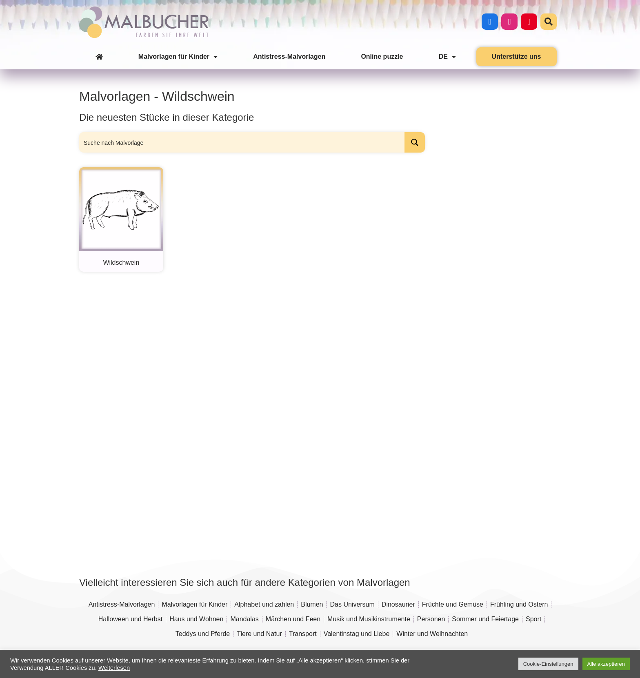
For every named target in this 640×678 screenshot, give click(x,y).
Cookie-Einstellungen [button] (548, 664)
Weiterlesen (114, 668)
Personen (431, 619)
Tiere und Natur (259, 633)
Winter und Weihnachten (432, 633)
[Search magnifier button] (414, 142)
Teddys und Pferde (203, 633)
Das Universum (352, 604)
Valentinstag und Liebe (357, 633)
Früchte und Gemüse (452, 604)
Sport (533, 619)
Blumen (312, 604)
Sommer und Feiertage (485, 619)
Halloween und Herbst (130, 619)
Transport (303, 633)
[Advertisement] (494, 290)
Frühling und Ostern (519, 604)
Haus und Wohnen (196, 619)
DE (447, 56)
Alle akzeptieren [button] (606, 664)
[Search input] (242, 142)
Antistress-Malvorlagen (289, 56)
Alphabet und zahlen (264, 604)
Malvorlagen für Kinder (178, 56)
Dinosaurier (398, 604)
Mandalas (244, 619)
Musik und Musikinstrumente (368, 619)
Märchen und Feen (293, 619)
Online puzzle (382, 56)
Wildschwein (121, 262)
